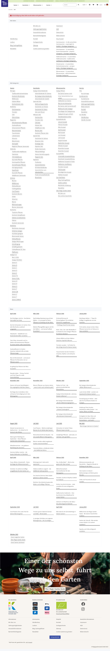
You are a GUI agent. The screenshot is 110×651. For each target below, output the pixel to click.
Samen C (14, 268)
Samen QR (15, 292)
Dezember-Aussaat (63, 151)
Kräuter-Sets (38, 125)
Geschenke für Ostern (41, 109)
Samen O (14, 286)
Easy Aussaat (60, 39)
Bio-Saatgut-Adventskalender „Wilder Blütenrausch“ (87, 386)
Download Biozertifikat (62, 614)
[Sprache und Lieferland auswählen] (106, 5)
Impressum (59, 26)
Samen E (14, 273)
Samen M (14, 281)
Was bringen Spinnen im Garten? (89, 426)
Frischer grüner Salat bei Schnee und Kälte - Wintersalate (42, 513)
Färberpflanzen (16, 239)
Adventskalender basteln (42, 99)
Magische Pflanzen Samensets (20, 146)
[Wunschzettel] (93, 5)
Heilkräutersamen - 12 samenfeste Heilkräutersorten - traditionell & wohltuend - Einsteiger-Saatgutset (66, 59)
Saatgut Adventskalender (40, 91)
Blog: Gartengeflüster (16, 45)
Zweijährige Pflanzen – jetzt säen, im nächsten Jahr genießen (66, 436)
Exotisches (13, 210)
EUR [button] (84, 5)
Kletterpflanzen (16, 186)
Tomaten (14, 112)
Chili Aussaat (61, 169)
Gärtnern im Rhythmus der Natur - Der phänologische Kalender (66, 503)
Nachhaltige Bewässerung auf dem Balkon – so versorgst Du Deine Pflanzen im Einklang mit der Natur (43, 320)
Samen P (14, 289)
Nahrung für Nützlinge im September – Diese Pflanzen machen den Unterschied (18, 439)
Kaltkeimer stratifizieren (65, 164)
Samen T (14, 297)
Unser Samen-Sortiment (17, 542)
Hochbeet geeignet (17, 234)
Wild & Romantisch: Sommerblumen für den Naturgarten (63, 471)
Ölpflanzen (15, 252)
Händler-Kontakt (86, 120)
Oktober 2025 (60, 381)
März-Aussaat (62, 127)
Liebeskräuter (16, 136)
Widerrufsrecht (60, 36)
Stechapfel (15, 144)
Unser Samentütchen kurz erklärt (65, 97)
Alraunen (14, 138)
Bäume (14, 202)
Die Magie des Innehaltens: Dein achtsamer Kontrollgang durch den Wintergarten (20, 394)
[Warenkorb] (99, 5)
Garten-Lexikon (62, 183)
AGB (57, 29)
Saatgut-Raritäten (17, 260)
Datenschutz (59, 32)
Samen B (14, 265)
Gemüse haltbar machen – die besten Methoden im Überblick (19, 453)
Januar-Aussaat (62, 122)
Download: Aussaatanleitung (66, 159)
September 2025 (84, 381)
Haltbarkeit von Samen (64, 101)
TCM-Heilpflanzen (17, 157)
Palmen (14, 220)
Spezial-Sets (36, 136)
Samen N (14, 284)
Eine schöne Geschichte (65, 196)
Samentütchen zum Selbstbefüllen (40, 171)
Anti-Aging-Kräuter (17, 167)
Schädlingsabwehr (17, 247)
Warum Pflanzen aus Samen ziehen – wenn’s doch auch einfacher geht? (43, 386)
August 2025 (13, 423)
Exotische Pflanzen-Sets (41, 133)
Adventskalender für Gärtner (43, 93)
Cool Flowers (15, 191)
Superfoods (15, 170)
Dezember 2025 (14, 381)
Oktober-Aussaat (63, 146)
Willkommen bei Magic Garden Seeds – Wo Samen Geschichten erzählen (88, 514)
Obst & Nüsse (15, 117)
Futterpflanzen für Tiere (18, 249)
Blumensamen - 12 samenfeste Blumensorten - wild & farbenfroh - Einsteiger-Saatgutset (66, 73)
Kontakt (35, 39)
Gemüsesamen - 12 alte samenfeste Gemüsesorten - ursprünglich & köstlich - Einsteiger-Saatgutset (66, 44)
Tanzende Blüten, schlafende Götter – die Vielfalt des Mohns (43, 449)
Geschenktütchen (40, 165)
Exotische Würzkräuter (18, 96)
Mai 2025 (81, 423)
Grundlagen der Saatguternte (66, 111)
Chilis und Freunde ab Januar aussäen (87, 481)
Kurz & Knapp (85, 93)
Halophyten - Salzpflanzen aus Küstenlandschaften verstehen (18, 335)
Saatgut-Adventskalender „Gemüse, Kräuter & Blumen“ (66, 395)
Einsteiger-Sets (39, 144)
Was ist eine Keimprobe (64, 103)
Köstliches (13, 107)
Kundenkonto (85, 99)
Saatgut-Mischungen (18, 241)
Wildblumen (15, 183)
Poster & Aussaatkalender (42, 175)
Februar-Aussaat (62, 125)
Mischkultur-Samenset (18, 228)
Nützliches (13, 226)
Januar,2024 (82, 507)
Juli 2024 (35, 507)
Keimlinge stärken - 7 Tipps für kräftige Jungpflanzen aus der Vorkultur (88, 320)
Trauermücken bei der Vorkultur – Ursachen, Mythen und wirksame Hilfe (65, 354)
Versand (30, 642)
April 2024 (59, 507)
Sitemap (35, 45)
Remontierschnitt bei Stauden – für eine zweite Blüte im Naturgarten (43, 436)
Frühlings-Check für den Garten (66, 325)
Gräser (14, 197)
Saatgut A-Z (13, 255)
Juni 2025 (59, 423)
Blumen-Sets (38, 130)
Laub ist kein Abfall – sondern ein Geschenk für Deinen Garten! (88, 393)
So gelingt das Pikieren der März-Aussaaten (19, 368)
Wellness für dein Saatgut (65, 109)
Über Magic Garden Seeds (63, 191)
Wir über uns (36, 26)
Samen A (14, 263)
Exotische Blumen (17, 194)
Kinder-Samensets (40, 149)
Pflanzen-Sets (37, 115)
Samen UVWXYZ (16, 300)
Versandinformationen (39, 32)
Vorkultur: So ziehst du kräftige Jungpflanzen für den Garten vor (19, 470)
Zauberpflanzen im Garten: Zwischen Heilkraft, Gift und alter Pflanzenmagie (19, 351)
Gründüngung (16, 244)
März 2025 (36, 457)
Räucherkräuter (16, 130)
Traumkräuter (16, 133)
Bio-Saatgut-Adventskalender (43, 96)
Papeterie (36, 160)
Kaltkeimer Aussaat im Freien (66, 162)
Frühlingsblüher (16, 189)
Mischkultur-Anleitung (64, 185)
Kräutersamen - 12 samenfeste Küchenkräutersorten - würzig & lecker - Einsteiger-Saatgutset (65, 66)
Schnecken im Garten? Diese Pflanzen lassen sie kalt (64, 429)
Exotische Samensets (18, 223)
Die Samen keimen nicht (65, 93)
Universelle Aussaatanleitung (66, 156)
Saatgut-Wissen (60, 91)
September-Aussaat (63, 143)
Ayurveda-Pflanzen (17, 160)
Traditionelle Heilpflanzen (19, 152)
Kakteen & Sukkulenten (18, 218)
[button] (90, 5)
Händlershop (13, 39)
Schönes (12, 178)
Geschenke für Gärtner (41, 138)
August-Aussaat (62, 140)
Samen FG (15, 276)
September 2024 (15, 507)
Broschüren (38, 177)
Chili (13, 115)
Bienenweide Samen (18, 236)
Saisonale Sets (37, 101)
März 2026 (36, 314)
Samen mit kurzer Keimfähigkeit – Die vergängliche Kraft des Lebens (19, 386)
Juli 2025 (35, 423)
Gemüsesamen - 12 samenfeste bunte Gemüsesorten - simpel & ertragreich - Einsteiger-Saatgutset (66, 51)
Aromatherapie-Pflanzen (19, 165)
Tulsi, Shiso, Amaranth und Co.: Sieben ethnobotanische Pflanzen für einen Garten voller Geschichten (20, 342)
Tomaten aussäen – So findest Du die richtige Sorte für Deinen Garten (66, 346)
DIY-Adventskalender (41, 167)
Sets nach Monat (40, 112)
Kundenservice (83, 96)
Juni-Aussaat (61, 135)
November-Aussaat (63, 148)
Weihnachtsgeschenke (41, 104)
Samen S (14, 294)
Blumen (14, 181)
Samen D (14, 270)
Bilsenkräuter (16, 141)
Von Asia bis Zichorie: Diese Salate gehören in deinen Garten (42, 477)
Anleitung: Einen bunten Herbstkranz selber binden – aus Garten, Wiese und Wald (88, 409)
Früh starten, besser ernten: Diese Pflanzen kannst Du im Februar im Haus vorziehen (89, 329)
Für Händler (82, 115)
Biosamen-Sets (39, 141)
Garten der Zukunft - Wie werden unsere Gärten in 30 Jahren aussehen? (88, 522)
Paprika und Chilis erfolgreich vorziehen (87, 530)
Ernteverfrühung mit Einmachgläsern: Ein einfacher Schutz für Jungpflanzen (64, 320)
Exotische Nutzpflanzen (18, 215)
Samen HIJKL (16, 278)
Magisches (13, 120)
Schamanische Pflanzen (18, 128)
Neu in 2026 (15, 257)
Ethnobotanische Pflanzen (19, 123)
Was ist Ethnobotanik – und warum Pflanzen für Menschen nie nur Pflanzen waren (20, 360)
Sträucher (15, 199)
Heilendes (13, 149)
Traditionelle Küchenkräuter (20, 93)
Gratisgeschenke (38, 42)
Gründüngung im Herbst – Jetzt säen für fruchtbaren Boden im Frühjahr (88, 401)
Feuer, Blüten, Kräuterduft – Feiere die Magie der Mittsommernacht (20, 463)
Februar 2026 (60, 314)
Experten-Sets (39, 146)
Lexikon (12, 42)
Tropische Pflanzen (17, 212)
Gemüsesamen (16, 109)
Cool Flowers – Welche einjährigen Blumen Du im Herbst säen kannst (43, 429)
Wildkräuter (15, 99)
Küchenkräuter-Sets (17, 104)
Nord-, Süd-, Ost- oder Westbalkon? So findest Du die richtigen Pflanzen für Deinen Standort (66, 332)
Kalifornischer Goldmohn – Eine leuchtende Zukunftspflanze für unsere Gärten (65, 495)
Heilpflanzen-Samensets (19, 175)
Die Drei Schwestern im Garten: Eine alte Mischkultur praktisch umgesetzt (20, 327)
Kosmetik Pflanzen (17, 173)
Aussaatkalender (61, 119)
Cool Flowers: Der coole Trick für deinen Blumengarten (19, 513)
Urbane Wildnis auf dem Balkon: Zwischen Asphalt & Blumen (65, 339)
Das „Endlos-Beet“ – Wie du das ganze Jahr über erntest (65, 463)
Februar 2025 (60, 457)
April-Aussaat (62, 130)
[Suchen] (70, 4)
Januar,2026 (82, 314)
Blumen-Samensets (17, 207)
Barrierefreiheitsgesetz (39, 36)
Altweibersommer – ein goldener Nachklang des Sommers (19, 446)
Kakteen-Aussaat (63, 175)
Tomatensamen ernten (64, 117)
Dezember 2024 (83, 457)
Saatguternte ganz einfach (65, 114)
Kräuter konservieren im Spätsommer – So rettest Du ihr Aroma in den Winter (19, 430)
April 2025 (13, 457)
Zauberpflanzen (16, 125)
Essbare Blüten (16, 101)
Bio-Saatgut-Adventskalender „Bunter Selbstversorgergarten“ (65, 402)
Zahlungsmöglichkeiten (40, 29)
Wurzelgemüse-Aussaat (64, 172)
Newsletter (13, 49)
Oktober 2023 (14, 534)
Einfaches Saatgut (17, 231)
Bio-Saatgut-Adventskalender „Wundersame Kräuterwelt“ (64, 415)
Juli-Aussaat (61, 138)
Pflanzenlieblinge (40, 152)
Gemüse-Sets (38, 117)
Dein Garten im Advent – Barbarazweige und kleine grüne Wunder (88, 473)
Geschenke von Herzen (41, 107)
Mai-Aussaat (61, 133)
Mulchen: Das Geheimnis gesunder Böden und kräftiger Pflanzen (43, 483)
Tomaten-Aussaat (63, 167)
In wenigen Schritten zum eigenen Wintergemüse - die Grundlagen (43, 519)
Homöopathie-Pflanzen (18, 162)
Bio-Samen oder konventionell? (67, 106)
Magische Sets (39, 157)
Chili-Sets (37, 123)
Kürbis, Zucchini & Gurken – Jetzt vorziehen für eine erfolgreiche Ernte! (65, 486)
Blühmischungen (17, 204)
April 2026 (13, 314)
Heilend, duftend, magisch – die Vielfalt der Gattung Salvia (42, 470)
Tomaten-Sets (39, 120)
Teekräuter (15, 154)
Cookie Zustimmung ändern (41, 49)
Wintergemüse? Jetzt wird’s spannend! (41, 463)
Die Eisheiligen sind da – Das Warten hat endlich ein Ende (20, 319)
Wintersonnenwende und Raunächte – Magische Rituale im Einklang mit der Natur (88, 464)
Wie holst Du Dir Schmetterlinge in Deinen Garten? (66, 513)
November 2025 (37, 381)
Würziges (12, 91)
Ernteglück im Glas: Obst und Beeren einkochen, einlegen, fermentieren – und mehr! (87, 418)
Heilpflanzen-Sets (40, 128)
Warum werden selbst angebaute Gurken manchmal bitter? (42, 442)
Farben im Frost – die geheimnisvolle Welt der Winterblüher (63, 387)
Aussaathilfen (60, 154)
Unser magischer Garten (17, 537)
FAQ (80, 91)
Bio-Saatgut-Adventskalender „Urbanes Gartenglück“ (64, 408)
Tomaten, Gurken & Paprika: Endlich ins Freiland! (66, 479)
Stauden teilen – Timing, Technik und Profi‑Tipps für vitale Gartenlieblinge (19, 375)
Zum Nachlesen (60, 177)
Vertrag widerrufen (55, 637)
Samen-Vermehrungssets (42, 154)
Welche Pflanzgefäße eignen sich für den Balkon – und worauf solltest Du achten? (43, 329)
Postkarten (38, 162)
